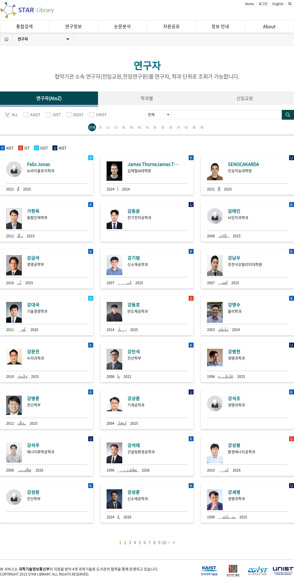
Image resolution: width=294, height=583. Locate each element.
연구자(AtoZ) (48, 98)
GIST (53, 114)
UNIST (98, 114)
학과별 (147, 98)
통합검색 (24, 26)
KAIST (32, 114)
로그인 (263, 4)
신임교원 (244, 98)
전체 (92, 127)
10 (164, 542)
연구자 (43, 39)
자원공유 (171, 26)
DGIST (75, 114)
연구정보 (73, 26)
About (269, 26)
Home (249, 4)
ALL (11, 114)
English (277, 4)
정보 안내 (220, 26)
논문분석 (122, 26)
